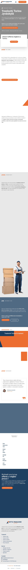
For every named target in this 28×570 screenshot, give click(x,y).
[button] (16, 2)
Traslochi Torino (10, 565)
